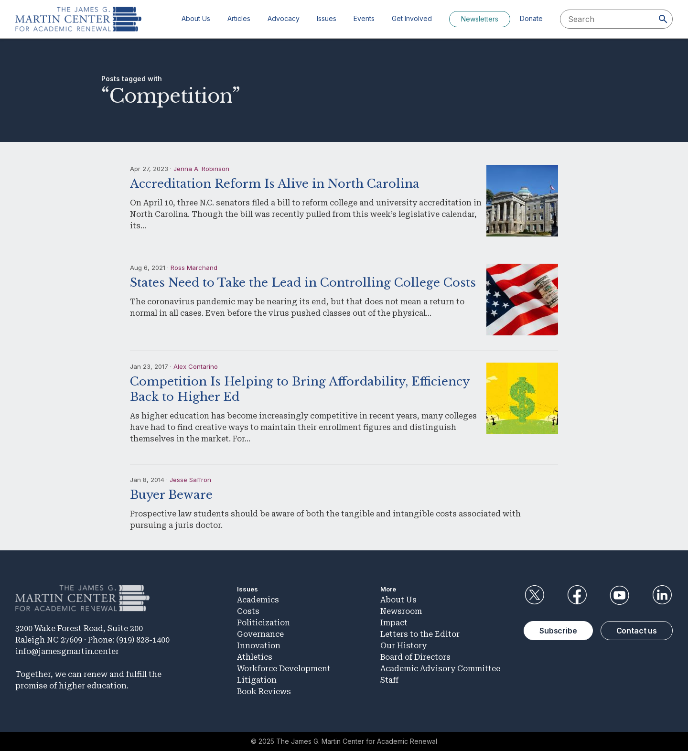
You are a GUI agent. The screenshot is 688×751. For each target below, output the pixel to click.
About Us (196, 18)
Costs (248, 611)
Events (364, 18)
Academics (258, 599)
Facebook (576, 595)
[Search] (663, 19)
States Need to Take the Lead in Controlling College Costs (303, 283)
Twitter (534, 595)
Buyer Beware (171, 495)
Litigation (257, 680)
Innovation (258, 645)
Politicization (263, 622)
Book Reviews (264, 691)
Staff (389, 680)
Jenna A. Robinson (201, 168)
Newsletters (479, 19)
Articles (238, 18)
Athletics (254, 657)
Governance (260, 634)
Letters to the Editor (420, 634)
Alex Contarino (195, 366)
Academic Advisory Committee (440, 668)
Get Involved (412, 18)
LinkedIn (662, 595)
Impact (394, 622)
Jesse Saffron (190, 479)
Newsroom (401, 611)
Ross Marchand (194, 267)
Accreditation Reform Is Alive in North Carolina (274, 184)
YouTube (619, 595)
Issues (326, 18)
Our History (403, 645)
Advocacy (284, 18)
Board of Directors (415, 657)
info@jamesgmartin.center (67, 651)
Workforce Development (284, 668)
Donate (531, 18)
